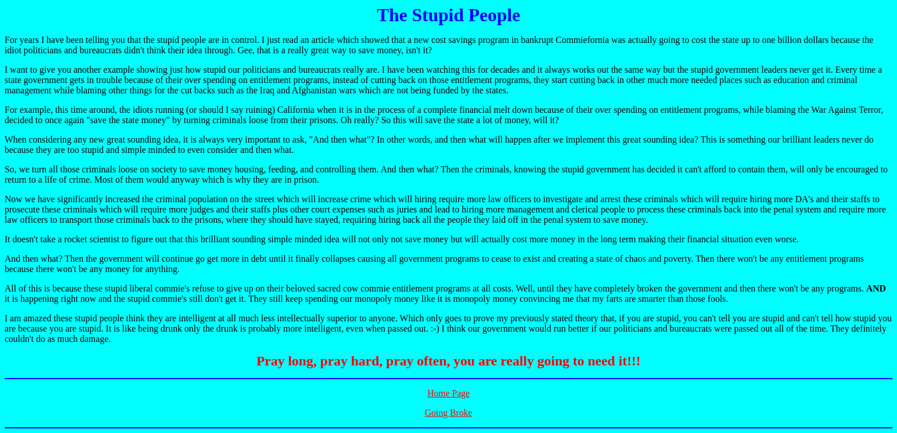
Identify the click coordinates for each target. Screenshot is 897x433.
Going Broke (448, 413)
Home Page (448, 393)
